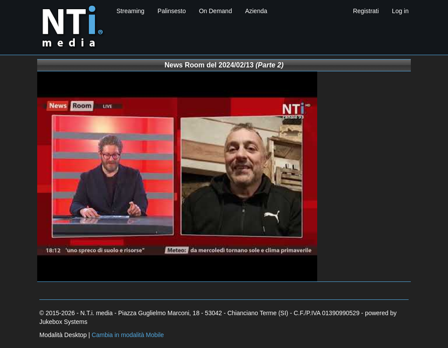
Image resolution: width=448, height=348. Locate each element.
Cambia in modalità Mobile (128, 334)
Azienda (256, 10)
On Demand (215, 10)
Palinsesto (172, 10)
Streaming (130, 10)
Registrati (366, 10)
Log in (400, 10)
